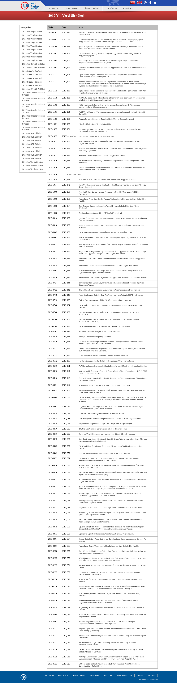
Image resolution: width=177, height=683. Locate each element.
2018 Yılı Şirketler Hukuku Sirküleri (33, 117)
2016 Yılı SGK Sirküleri (32, 144)
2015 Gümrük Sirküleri (31, 71)
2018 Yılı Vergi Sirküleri (32, 49)
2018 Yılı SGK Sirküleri (32, 151)
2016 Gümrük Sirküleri (31, 75)
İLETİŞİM (140, 676)
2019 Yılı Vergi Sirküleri (32, 53)
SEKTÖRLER (111, 8)
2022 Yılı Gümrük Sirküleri (33, 67)
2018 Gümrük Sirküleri (31, 82)
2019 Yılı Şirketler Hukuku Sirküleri (33, 123)
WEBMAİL (151, 676)
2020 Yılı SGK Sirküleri (32, 158)
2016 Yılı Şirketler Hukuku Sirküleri (33, 105)
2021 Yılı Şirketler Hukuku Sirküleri (33, 94)
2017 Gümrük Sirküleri (31, 78)
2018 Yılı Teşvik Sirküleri (32, 162)
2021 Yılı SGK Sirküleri (32, 137)
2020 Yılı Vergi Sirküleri (32, 57)
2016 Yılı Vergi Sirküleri (32, 42)
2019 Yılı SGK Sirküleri (32, 155)
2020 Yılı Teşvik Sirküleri (32, 169)
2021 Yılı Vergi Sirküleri (32, 32)
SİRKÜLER (128, 8)
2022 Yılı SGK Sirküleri (32, 140)
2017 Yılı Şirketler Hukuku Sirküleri (33, 111)
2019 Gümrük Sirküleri (31, 85)
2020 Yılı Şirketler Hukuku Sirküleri (33, 128)
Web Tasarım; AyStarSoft (148, 679)
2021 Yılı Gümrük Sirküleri (33, 64)
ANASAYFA (53, 8)
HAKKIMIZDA (71, 8)
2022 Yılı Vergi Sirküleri (32, 35)
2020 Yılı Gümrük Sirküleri (33, 89)
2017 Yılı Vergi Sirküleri (32, 46)
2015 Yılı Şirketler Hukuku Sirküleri (33, 99)
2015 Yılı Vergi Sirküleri (32, 39)
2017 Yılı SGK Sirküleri (32, 148)
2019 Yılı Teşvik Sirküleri (32, 166)
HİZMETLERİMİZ (92, 8)
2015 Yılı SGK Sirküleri (32, 133)
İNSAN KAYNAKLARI (124, 676)
